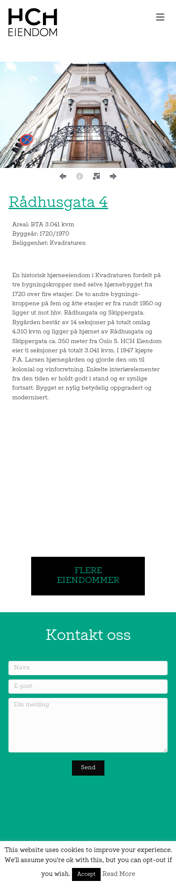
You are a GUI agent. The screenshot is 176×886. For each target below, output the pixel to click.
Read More (118, 874)
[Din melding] (88, 725)
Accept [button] (86, 874)
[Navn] (88, 668)
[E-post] (88, 686)
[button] (62, 176)
